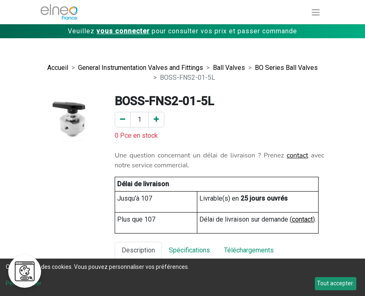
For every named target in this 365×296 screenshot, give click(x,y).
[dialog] (182, 277)
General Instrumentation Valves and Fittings (140, 68)
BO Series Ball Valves (286, 68)
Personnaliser (24, 283)
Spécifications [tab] (189, 250)
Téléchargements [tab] (249, 250)
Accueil (57, 68)
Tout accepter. (335, 283)
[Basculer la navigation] (315, 12)
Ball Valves (229, 68)
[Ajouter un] (156, 119)
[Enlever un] (123, 119)
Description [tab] (138, 250)
